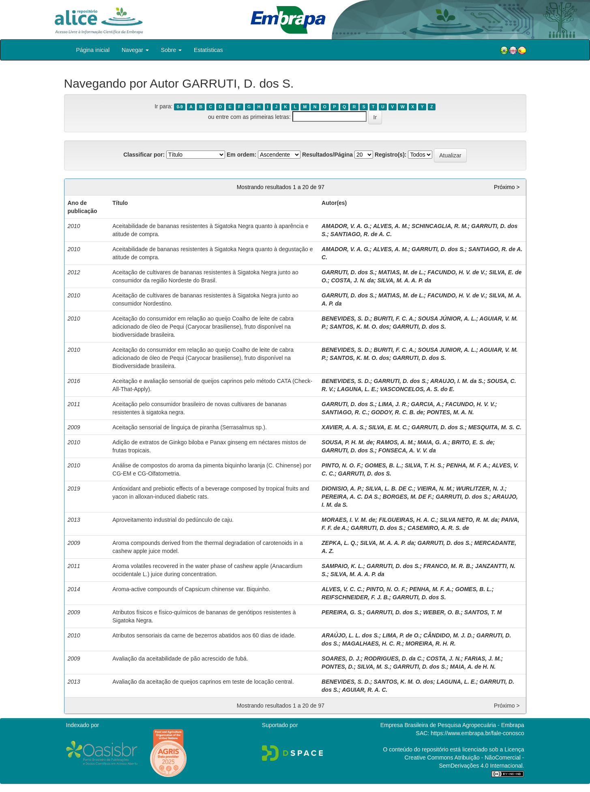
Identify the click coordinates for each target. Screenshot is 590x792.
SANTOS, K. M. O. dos (359, 326)
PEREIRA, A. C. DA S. (350, 496)
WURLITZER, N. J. (480, 488)
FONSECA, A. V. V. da (407, 450)
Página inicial (93, 50)
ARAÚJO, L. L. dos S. (350, 635)
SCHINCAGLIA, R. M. (440, 226)
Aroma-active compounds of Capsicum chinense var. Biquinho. (191, 589)
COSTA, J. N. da (352, 280)
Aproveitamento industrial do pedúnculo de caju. (173, 520)
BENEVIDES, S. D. (346, 318)
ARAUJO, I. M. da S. (456, 381)
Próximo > (506, 187)
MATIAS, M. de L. (401, 272)
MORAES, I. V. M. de (348, 520)
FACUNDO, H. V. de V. (456, 272)
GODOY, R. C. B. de (397, 412)
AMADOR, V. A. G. (346, 226)
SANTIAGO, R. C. (345, 412)
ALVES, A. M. (390, 226)
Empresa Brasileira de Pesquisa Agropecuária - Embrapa (452, 725)
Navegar (135, 50)
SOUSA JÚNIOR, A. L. (447, 318)
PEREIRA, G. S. (342, 612)
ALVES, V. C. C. (342, 589)
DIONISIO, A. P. (342, 488)
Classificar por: (144, 154)
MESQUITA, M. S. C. (494, 427)
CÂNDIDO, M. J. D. (448, 635)
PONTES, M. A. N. (450, 412)
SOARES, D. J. (341, 658)
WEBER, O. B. (442, 612)
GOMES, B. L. (383, 465)
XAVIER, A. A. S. (343, 427)
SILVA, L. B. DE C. (389, 488)
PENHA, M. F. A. (467, 465)
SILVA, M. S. (373, 666)
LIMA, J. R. (393, 404)
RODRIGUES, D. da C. (393, 658)
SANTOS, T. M (483, 612)
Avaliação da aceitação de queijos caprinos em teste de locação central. (203, 681)
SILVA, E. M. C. (388, 427)
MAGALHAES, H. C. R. (372, 643)
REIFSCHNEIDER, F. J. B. (355, 597)
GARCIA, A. (426, 404)
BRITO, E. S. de (472, 442)
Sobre (171, 50)
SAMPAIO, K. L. (342, 566)
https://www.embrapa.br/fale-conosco (477, 733)
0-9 (180, 106)
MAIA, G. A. (433, 442)
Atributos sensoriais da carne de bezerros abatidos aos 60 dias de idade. (204, 635)
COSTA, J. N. (443, 658)
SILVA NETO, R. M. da (469, 520)
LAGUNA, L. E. (356, 389)
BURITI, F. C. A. (393, 318)
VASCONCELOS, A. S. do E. (417, 389)
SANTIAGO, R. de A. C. (361, 234)
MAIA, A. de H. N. (473, 666)
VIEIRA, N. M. (435, 488)
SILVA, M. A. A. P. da (404, 280)
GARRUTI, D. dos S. (438, 249)
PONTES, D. (338, 666)
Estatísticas (208, 50)
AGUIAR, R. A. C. (364, 690)
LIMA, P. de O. (401, 635)
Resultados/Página (327, 154)
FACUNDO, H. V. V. (470, 404)
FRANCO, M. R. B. (447, 566)
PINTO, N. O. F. (341, 465)
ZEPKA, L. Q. (339, 543)
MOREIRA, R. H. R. (430, 643)
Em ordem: (241, 154)
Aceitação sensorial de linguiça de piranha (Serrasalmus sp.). (189, 427)
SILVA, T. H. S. (424, 465)
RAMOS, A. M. (395, 442)
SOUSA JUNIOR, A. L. (447, 349)
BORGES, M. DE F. (407, 496)
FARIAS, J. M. (482, 658)
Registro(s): (391, 154)
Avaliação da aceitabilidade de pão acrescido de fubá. (180, 658)
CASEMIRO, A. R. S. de (438, 528)
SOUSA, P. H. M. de (347, 442)
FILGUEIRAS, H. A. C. (407, 520)
